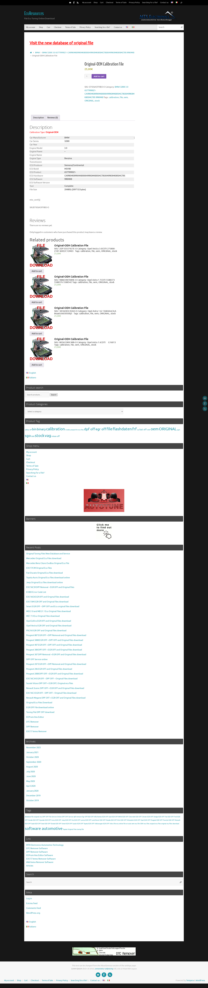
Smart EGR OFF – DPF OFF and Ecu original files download (52, 608)
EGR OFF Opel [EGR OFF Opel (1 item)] (139, 822)
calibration (114, 97)
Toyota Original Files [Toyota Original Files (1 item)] (70, 831)
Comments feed (33, 910)
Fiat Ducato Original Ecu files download (44, 574)
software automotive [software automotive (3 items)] (43, 830)
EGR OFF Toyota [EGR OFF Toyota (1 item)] (82, 825)
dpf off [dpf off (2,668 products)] (89, 431)
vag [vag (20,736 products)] (48, 437)
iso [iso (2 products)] (138, 431)
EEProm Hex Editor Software (39, 857)
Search (54, 397)
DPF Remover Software (37, 853)
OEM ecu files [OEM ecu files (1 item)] (144, 825)
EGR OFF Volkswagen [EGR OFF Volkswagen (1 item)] (95, 825)
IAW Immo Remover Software (39, 864)
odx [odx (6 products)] (148, 431)
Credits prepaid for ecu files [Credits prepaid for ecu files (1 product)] (74, 431)
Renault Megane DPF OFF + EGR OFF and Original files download (55, 699)
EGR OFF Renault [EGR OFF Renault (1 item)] (174, 822)
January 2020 (32, 792)
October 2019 (32, 802)
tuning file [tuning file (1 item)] (80, 831)
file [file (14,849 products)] (109, 430)
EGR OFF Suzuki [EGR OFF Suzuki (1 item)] (71, 825)
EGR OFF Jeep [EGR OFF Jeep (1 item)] (60, 822)
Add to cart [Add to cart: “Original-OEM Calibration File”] (37, 273)
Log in (29, 900)
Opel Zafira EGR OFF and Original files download (48, 622)
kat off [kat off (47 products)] (143, 431)
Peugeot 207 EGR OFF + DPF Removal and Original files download (56, 666)
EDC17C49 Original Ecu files (39, 570)
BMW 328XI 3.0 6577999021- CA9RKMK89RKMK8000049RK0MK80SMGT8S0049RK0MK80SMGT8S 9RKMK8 (88, 52)
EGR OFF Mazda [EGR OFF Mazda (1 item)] (105, 822)
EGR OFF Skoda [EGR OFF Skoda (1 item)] (50, 825)
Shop (96, 2)
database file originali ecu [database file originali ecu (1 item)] (33, 818)
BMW (37, 52)
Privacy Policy (134, 2)
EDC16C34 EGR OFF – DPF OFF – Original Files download (51, 680)
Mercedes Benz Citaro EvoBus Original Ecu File (47, 565)
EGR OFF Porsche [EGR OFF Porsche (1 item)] (162, 822)
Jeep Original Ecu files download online (44, 584)
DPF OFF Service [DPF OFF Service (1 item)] (67, 818)
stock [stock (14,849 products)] (39, 437)
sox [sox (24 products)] (32, 438)
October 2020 (32, 759)
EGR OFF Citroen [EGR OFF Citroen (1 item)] (141, 818)
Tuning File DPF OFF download (40, 714)
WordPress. (200, 982)
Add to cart (99, 76)
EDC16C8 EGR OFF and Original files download (47, 599)
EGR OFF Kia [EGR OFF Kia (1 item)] (69, 822)
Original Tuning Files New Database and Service (48, 555)
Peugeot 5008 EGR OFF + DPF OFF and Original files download (54, 642)
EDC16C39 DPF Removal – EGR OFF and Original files (50, 589)
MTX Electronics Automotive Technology (44, 847)
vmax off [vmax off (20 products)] (56, 438)
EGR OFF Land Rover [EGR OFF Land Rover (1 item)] (92, 822)
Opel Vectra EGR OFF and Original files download (48, 627)
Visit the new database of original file (61, 43)
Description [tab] (38, 119)
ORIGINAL (89, 101)
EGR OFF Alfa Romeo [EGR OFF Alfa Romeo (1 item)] (95, 818)
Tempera (190, 982)
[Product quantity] (88, 76)
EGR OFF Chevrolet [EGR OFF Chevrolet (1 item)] (128, 818)
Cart (101, 2)
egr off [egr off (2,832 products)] (100, 431)
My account (86, 2)
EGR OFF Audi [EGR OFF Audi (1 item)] (107, 818)
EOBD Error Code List (36, 594)
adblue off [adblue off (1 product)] (28, 431)
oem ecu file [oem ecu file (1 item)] (136, 825)
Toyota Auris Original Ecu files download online (48, 579)
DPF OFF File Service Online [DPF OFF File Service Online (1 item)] (52, 818)
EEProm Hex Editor (35, 719)
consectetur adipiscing (104, 970)
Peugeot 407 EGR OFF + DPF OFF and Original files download (54, 647)
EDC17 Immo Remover (36, 733)
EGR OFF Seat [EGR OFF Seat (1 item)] (39, 825)
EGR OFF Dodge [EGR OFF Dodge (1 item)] (152, 818)
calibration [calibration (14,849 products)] (55, 430)
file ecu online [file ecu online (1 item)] (118, 825)
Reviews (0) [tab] (52, 119)
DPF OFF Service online (36, 661)
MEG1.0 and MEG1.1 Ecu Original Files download (48, 613)
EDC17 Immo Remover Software (41, 860)
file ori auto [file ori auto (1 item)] (127, 825)
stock (97, 101)
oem (126, 97)
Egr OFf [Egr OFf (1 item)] (84, 818)
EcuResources (34, 13)
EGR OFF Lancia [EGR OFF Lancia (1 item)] (79, 822)
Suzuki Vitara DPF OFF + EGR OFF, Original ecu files (49, 685)
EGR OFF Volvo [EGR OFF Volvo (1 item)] (108, 825)
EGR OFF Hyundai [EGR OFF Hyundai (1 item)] (39, 822)
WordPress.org (33, 915)
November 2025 (33, 749)
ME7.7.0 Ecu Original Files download (43, 618)
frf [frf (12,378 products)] (134, 430)
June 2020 (31, 778)
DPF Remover (32, 728)
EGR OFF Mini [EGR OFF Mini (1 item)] (115, 822)
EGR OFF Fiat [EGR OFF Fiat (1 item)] (162, 818)
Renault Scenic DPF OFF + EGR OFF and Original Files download (55, 690)
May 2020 (30, 783)
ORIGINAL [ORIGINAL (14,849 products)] (168, 430)
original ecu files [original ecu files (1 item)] (155, 825)
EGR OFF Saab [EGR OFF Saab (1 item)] (29, 825)
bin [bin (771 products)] (34, 431)
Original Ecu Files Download (39, 704)
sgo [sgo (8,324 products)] (28, 437)
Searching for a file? (150, 2)
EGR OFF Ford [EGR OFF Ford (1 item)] (172, 818)
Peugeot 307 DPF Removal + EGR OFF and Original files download (56, 656)
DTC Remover (32, 723)
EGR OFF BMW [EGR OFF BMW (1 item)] (117, 818)
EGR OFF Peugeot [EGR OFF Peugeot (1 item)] (150, 822)
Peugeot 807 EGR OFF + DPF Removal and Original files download (56, 637)
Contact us (164, 2)
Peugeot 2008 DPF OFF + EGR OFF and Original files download (54, 675)
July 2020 (30, 773)
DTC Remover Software (37, 850)
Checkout (109, 2)
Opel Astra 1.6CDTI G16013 (101, 344)
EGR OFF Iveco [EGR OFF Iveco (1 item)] (50, 822)
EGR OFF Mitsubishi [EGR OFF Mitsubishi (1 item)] (127, 822)
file (121, 97)
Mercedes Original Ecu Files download (43, 560)
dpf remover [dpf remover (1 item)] (78, 818)
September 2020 (33, 764)
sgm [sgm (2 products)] (178, 431)
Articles (29, 867)
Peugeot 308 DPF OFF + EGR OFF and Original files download (54, 651)
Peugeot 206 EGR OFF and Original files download (49, 671)
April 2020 (30, 788)
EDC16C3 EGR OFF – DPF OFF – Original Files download (51, 695)
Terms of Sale (121, 2)
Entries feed (31, 905)
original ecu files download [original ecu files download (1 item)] (170, 825)
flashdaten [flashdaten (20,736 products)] (122, 430)
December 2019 (33, 797)
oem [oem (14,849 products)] (155, 430)
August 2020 (32, 768)
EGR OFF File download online (40, 709)
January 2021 (32, 754)
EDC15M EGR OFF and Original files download (47, 603)
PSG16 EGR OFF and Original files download (46, 632)
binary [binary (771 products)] (41, 431)
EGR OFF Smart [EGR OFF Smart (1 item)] (60, 825)
